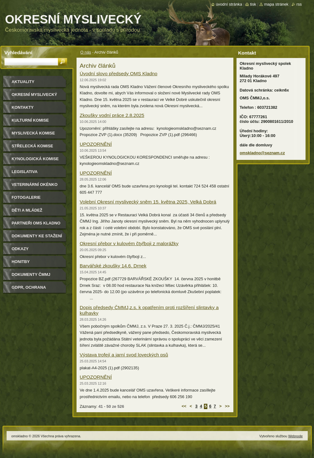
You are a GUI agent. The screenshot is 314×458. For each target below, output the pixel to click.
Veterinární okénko (34, 184)
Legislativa (25, 171)
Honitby (21, 261)
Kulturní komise (30, 120)
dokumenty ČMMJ (31, 274)
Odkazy (20, 248)
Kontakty (23, 107)
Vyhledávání (18, 52)
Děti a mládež (27, 210)
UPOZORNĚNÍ (96, 144)
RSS (299, 4)
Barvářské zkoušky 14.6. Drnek (113, 265)
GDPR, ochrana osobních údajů (30, 289)
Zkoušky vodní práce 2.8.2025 (112, 115)
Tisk (253, 4)
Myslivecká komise (33, 133)
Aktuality (23, 81)
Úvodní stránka (229, 4)
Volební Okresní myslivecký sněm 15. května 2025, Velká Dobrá (148, 201)
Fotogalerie (26, 197)
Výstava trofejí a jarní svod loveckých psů (124, 354)
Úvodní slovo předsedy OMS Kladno (118, 73)
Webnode (295, 436)
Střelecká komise (32, 146)
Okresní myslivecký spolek (34, 96)
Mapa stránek (276, 4)
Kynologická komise (35, 158)
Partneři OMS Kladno (36, 223)
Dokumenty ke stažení (37, 236)
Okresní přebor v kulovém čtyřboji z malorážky (129, 243)
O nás (85, 52)
